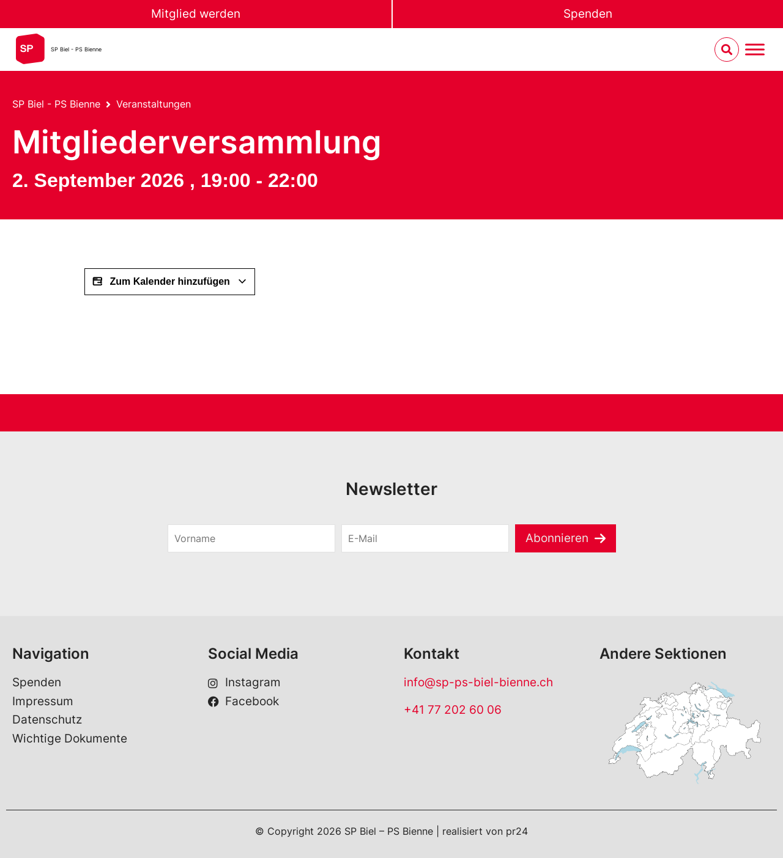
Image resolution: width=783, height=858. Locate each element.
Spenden (587, 14)
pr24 (517, 831)
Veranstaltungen (153, 104)
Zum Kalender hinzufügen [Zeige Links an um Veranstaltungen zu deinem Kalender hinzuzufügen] (169, 282)
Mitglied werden (195, 14)
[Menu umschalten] (755, 50)
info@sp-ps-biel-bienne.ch (478, 682)
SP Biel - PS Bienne (76, 49)
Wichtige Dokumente (69, 739)
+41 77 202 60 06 (453, 710)
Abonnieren (556, 538)
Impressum (42, 701)
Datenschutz (47, 720)
